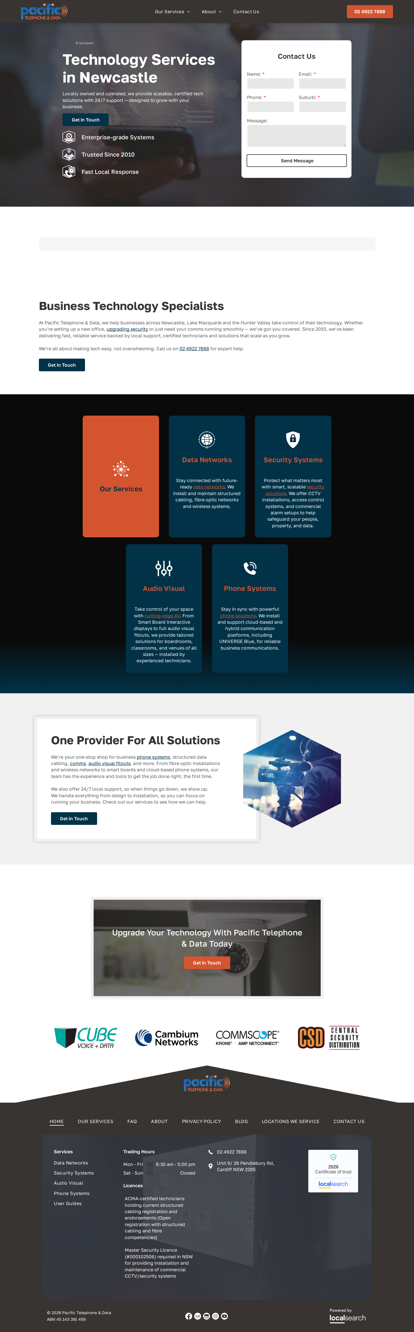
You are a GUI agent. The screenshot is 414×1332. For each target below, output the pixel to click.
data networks (209, 487)
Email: (305, 74)
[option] (85, 1037)
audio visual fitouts (109, 763)
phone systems (153, 757)
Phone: (254, 97)
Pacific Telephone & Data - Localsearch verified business (333, 1171)
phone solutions (238, 616)
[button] (39, 256)
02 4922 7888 (194, 348)
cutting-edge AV (162, 616)
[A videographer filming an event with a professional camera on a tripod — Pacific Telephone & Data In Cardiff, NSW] (292, 779)
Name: (254, 74)
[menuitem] (172, 11)
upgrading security (127, 329)
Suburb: (307, 97)
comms (78, 763)
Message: (257, 120)
